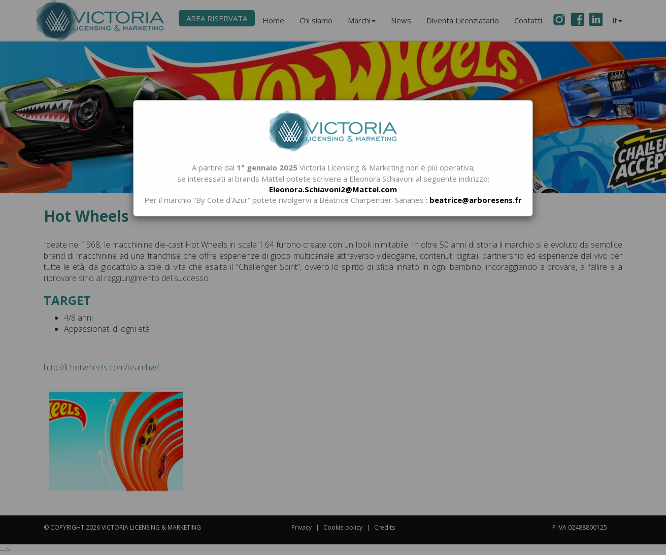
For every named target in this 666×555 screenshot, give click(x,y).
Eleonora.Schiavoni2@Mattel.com (333, 189)
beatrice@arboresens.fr (475, 200)
